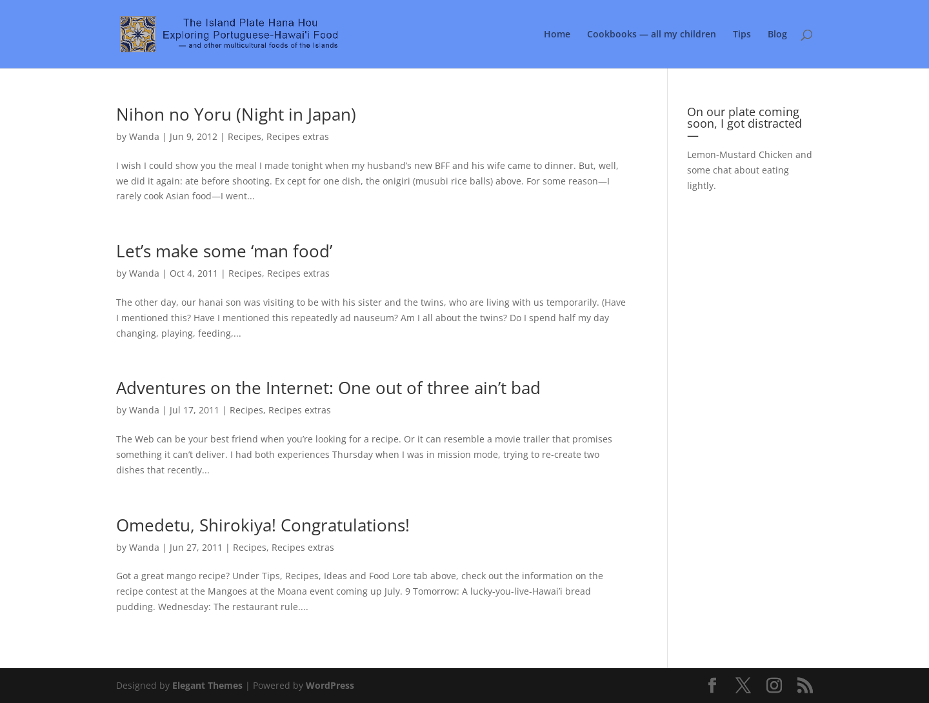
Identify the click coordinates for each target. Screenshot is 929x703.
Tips (742, 35)
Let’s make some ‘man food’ (224, 250)
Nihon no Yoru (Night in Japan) (236, 114)
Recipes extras (297, 136)
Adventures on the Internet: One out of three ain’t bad (328, 387)
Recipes (244, 136)
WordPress (330, 685)
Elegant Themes (207, 685)
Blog (777, 35)
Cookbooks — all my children (651, 35)
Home (557, 35)
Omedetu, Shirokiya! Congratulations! (263, 525)
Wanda (144, 136)
